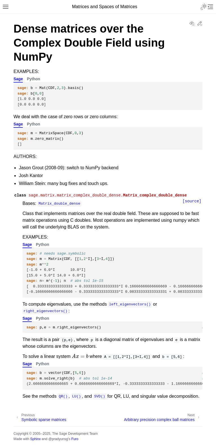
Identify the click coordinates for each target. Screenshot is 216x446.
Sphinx (35, 439)
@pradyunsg (58, 439)
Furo (74, 439)
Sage (18, 79)
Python (33, 79)
